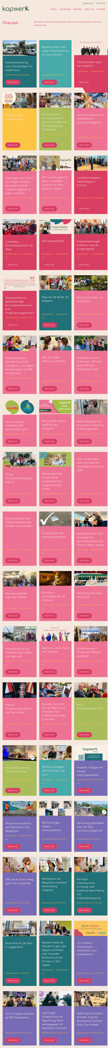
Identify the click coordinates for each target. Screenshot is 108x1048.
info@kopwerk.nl (88, 3)
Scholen (77, 9)
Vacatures (65, 9)
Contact (101, 9)
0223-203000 (101, 3)
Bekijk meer (13, 82)
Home (53, 9)
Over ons (89, 9)
